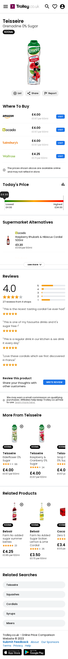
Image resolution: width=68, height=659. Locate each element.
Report (50, 93)
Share (32, 93)
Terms (7, 645)
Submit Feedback (15, 642)
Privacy (18, 645)
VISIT (60, 116)
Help (28, 645)
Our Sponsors (50, 642)
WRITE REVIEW (54, 382)
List (17, 93)
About (35, 642)
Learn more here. (25, 402)
